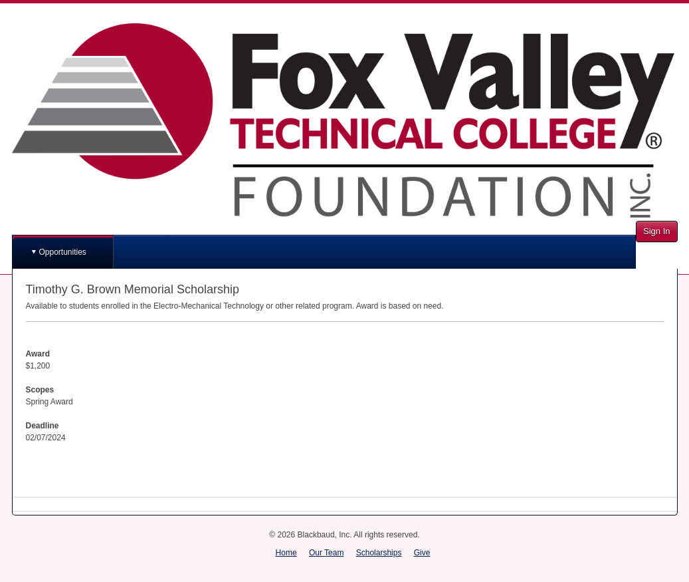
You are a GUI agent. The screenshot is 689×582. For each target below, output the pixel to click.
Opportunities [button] (62, 252)
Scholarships (379, 552)
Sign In (656, 231)
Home (286, 552)
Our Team (326, 552)
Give (422, 552)
